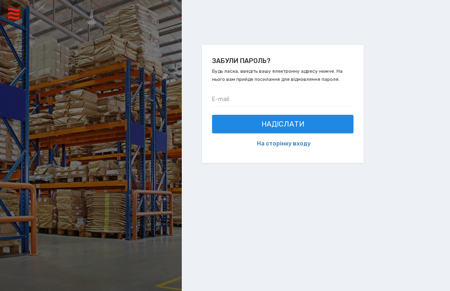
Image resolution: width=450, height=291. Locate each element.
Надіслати (283, 124)
